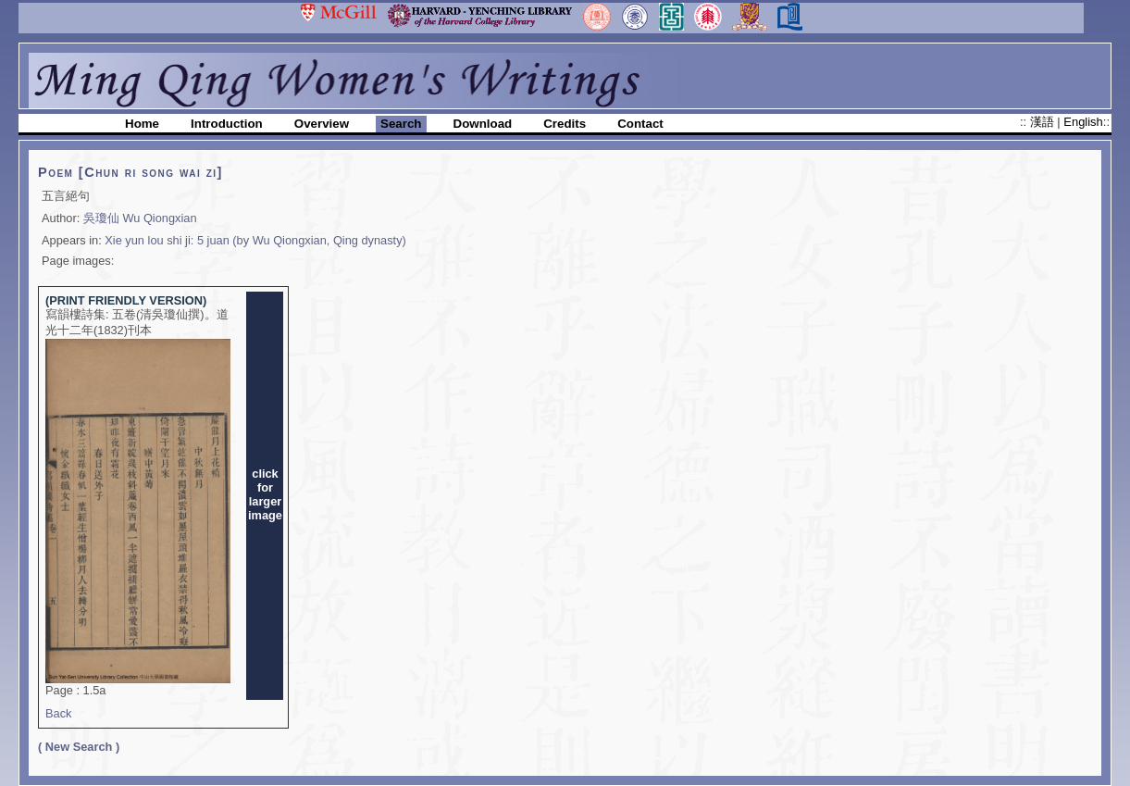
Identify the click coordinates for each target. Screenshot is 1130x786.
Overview (321, 124)
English (1082, 122)
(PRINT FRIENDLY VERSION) (125, 300)
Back (58, 713)
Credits (564, 124)
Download (483, 124)
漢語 (1044, 122)
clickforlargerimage (265, 494)
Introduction (227, 124)
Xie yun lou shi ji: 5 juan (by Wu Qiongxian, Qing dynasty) (255, 240)
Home (142, 124)
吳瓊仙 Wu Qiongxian (140, 218)
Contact (640, 124)
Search (400, 124)
